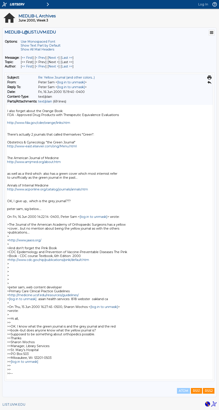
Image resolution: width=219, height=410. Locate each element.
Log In (203, 4)
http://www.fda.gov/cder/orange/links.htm (38, 123)
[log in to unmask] (71, 82)
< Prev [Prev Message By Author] (40, 66)
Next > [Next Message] (54, 58)
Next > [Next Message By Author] (54, 66)
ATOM (183, 391)
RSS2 (209, 391)
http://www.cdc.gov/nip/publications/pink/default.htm (49, 260)
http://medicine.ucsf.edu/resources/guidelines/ (44, 295)
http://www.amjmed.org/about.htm (34, 162)
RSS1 (196, 391)
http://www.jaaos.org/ (25, 240)
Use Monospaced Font (38, 42)
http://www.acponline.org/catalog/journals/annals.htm (47, 189)
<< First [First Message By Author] (27, 66)
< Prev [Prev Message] (40, 58)
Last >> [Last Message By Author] (67, 66)
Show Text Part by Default (41, 45)
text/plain (45, 101)
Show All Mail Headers (37, 49)
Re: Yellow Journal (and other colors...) (66, 77)
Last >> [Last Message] (67, 58)
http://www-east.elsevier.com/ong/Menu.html (42, 146)
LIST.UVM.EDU (13, 405)
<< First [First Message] (27, 58)
